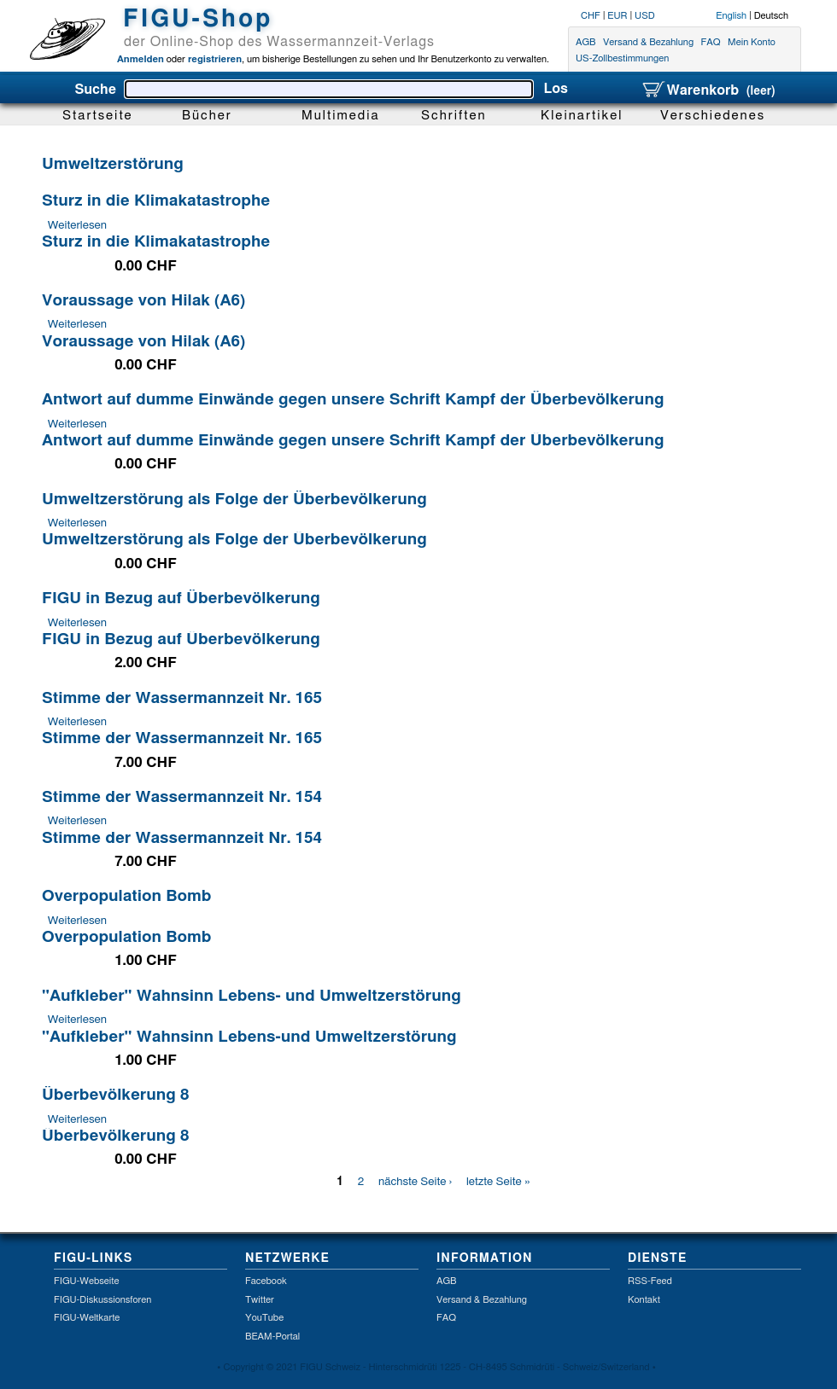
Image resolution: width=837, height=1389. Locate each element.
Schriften (454, 115)
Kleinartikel (582, 115)
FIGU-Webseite (86, 1281)
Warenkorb (708, 90)
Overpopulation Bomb (127, 896)
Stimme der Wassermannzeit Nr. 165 (182, 698)
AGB (586, 42)
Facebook (266, 1281)
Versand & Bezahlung (648, 42)
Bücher (207, 115)
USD (645, 15)
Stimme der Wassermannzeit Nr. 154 (182, 797)
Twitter (259, 1300)
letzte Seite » (498, 1182)
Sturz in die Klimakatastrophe (156, 201)
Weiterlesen (77, 225)
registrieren (213, 59)
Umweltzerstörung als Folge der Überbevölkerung (234, 499)
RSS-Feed (650, 1281)
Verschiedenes (712, 115)
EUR (617, 15)
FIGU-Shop (197, 20)
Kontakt (644, 1300)
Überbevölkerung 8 (115, 1095)
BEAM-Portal (272, 1336)
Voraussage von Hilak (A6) (143, 301)
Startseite (97, 115)
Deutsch (771, 15)
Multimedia (340, 115)
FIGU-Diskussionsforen (102, 1300)
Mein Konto (752, 42)
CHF (590, 15)
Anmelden (140, 59)
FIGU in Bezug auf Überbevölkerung (181, 598)
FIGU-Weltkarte (87, 1317)
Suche (95, 89)
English (731, 15)
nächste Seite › (415, 1182)
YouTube (264, 1317)
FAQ (711, 42)
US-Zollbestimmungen (622, 59)
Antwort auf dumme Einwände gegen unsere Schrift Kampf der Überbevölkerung (353, 400)
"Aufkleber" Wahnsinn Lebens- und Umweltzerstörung (251, 996)
